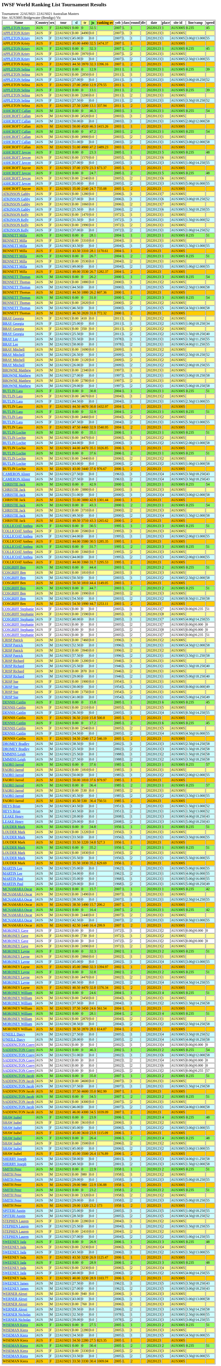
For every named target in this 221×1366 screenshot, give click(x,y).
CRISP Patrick (13, 640)
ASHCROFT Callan (17, 111)
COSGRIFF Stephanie (18, 609)
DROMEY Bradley (16, 744)
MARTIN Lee (12, 868)
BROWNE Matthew (17, 370)
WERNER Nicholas (16, 1314)
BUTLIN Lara (13, 391)
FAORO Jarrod (13, 764)
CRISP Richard (13, 661)
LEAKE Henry (13, 816)
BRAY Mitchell (14, 349)
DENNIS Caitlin (14, 702)
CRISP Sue (10, 681)
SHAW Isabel (12, 1117)
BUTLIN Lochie (14, 432)
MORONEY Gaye (15, 930)
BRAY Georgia (13, 318)
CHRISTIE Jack (14, 484)
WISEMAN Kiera (15, 1325)
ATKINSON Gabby (16, 194)
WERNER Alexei (15, 1294)
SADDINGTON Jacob (18, 1076)
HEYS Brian (11, 806)
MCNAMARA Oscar (17, 889)
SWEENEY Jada (14, 1242)
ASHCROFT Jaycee (17, 152)
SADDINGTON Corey (19, 1044)
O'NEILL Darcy (14, 1034)
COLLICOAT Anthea (18, 526)
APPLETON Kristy (16, 28)
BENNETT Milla (15, 235)
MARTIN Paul (13, 878)
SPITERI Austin (14, 1211)
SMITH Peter (12, 1169)
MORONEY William (17, 993)
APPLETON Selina (16, 69)
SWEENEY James (15, 1283)
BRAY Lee (10, 339)
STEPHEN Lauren (16, 1221)
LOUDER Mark (14, 827)
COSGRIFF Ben (14, 567)
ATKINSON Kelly (16, 214)
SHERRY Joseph (14, 1159)
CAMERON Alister (16, 474)
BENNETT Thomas (16, 277)
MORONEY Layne (16, 951)
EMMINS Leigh (14, 754)
